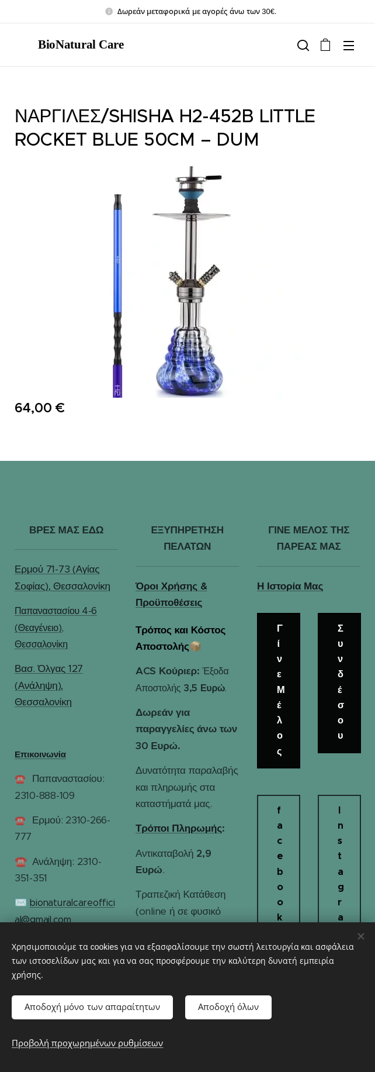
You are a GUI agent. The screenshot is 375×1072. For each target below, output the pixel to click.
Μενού (348, 45)
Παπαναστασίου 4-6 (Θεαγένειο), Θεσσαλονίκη (56, 627)
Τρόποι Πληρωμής (179, 828)
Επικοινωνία (40, 754)
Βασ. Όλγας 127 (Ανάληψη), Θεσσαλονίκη (49, 686)
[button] (302, 45)
